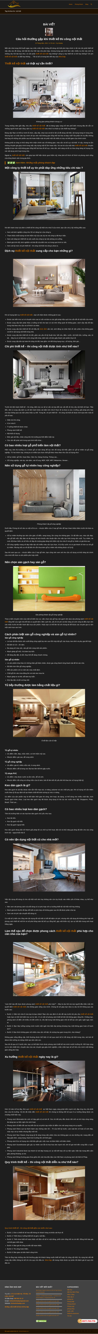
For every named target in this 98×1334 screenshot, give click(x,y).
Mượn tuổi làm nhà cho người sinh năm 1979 (47, 1308)
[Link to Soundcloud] (80, 1331)
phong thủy (70, 1309)
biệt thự (69, 1290)
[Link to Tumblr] (77, 1331)
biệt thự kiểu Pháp (73, 1292)
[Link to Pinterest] (74, 1331)
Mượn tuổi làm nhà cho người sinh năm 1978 (47, 1312)
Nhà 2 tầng (70, 1294)
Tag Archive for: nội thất (13, 11)
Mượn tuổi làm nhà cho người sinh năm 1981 (47, 1301)
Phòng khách (71, 1304)
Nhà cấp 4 (70, 1297)
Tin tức (53, 43)
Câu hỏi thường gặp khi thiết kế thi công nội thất (49, 39)
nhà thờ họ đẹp (24, 1307)
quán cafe (70, 1311)
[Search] (91, 4)
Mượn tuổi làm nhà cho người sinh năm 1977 (47, 1315)
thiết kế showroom (73, 1313)
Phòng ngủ (70, 1306)
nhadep (60, 43)
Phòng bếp (70, 1301)
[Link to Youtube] (83, 1331)
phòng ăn (70, 1299)
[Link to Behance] (91, 1331)
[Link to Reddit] (71, 1331)
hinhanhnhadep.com (24, 1331)
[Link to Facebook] (68, 1331)
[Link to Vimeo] (86, 1331)
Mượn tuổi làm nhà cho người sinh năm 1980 (47, 1304)
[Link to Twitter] (65, 1331)
